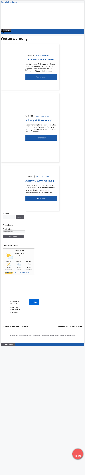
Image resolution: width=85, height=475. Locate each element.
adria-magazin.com (42, 176)
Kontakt (14, 313)
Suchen (6, 213)
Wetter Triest (19, 251)
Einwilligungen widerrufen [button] (67, 336)
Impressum (63, 326)
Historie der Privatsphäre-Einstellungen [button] (45, 336)
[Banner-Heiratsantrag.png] (43, 25)
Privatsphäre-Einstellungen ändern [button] (20, 336)
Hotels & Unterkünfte (16, 308)
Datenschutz (76, 326)
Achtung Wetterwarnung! (38, 120)
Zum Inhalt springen (9, 2)
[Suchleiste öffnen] (2, 33)
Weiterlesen (41, 77)
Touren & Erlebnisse (15, 303)
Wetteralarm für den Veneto (40, 59)
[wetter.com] (9, 273)
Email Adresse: (8, 229)
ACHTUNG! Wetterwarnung (39, 180)
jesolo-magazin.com (43, 55)
